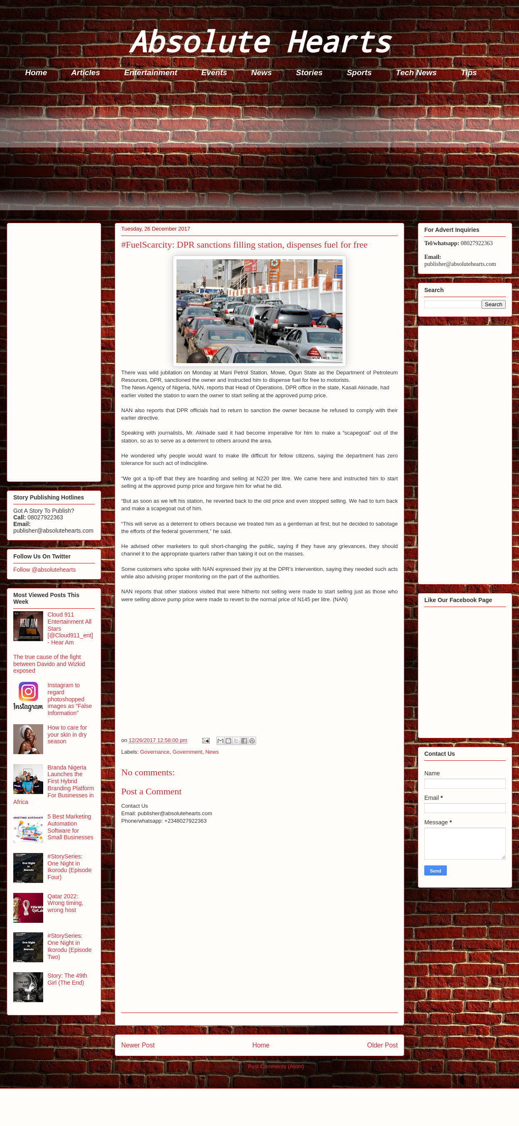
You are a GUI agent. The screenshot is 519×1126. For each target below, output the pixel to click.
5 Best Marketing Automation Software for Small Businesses (71, 827)
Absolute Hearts (259, 41)
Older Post (382, 1045)
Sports (359, 72)
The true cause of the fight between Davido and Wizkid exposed (49, 664)
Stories (309, 72)
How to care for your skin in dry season (67, 734)
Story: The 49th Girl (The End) (67, 979)
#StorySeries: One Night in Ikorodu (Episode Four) (70, 866)
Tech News (416, 72)
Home (36, 72)
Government (188, 752)
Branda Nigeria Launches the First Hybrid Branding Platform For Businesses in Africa (53, 785)
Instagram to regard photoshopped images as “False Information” (70, 699)
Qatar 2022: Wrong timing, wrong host (65, 903)
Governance (155, 752)
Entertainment (150, 72)
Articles (85, 72)
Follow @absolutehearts (44, 569)
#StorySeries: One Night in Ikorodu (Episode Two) (70, 946)
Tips (469, 72)
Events (214, 72)
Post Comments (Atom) (276, 1066)
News (261, 72)
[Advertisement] (262, 152)
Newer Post (138, 1045)
